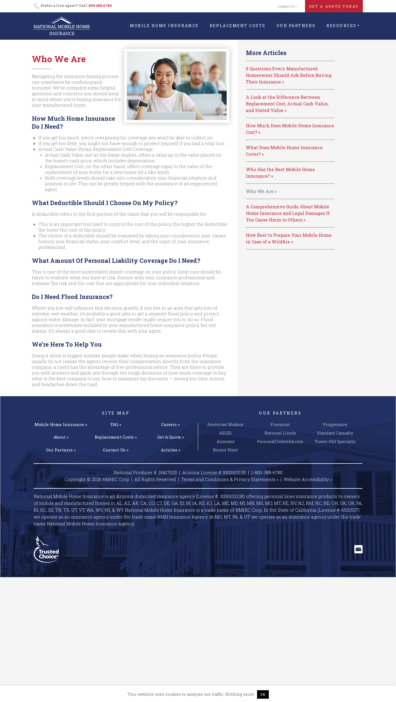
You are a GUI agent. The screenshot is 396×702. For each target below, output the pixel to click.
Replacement (116, 437)
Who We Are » (261, 191)
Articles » (170, 450)
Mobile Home (61, 424)
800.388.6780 (100, 5)
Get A (170, 437)
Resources (341, 25)
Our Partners (296, 25)
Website (308, 479)
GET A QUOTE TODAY (334, 6)
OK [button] (263, 694)
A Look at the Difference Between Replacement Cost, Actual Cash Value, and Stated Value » (287, 103)
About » (61, 437)
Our (61, 450)
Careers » (170, 424)
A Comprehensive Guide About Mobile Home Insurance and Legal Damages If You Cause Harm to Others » (288, 213)
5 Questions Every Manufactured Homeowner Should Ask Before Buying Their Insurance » (289, 75)
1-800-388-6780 (267, 472)
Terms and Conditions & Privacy (229, 479)
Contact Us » (287, 6)
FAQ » (115, 424)
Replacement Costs (238, 25)
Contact (116, 450)
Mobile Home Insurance (164, 25)
